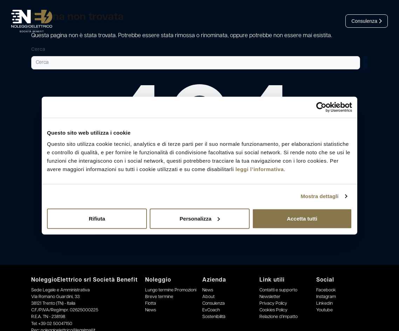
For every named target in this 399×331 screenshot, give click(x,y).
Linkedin (324, 303)
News (150, 310)
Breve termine (159, 297)
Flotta (150, 303)
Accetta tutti (302, 218)
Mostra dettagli (319, 196)
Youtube (324, 310)
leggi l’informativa (259, 169)
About (208, 297)
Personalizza (200, 218)
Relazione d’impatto (278, 317)
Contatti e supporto (278, 290)
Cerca (38, 49)
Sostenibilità (213, 317)
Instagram (326, 297)
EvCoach (211, 310)
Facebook (326, 290)
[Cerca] (195, 62)
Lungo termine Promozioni (170, 290)
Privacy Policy (273, 303)
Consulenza (366, 21)
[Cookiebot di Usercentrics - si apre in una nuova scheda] (321, 107)
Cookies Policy (273, 310)
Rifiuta (97, 218)
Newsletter (269, 297)
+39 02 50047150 (55, 324)
